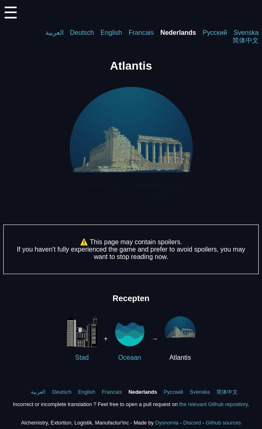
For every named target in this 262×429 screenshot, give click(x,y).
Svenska (246, 32)
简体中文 (245, 40)
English (111, 32)
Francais (141, 32)
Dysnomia (167, 423)
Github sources (223, 423)
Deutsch (82, 32)
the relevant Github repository (213, 404)
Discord (192, 423)
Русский (215, 32)
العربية (55, 32)
